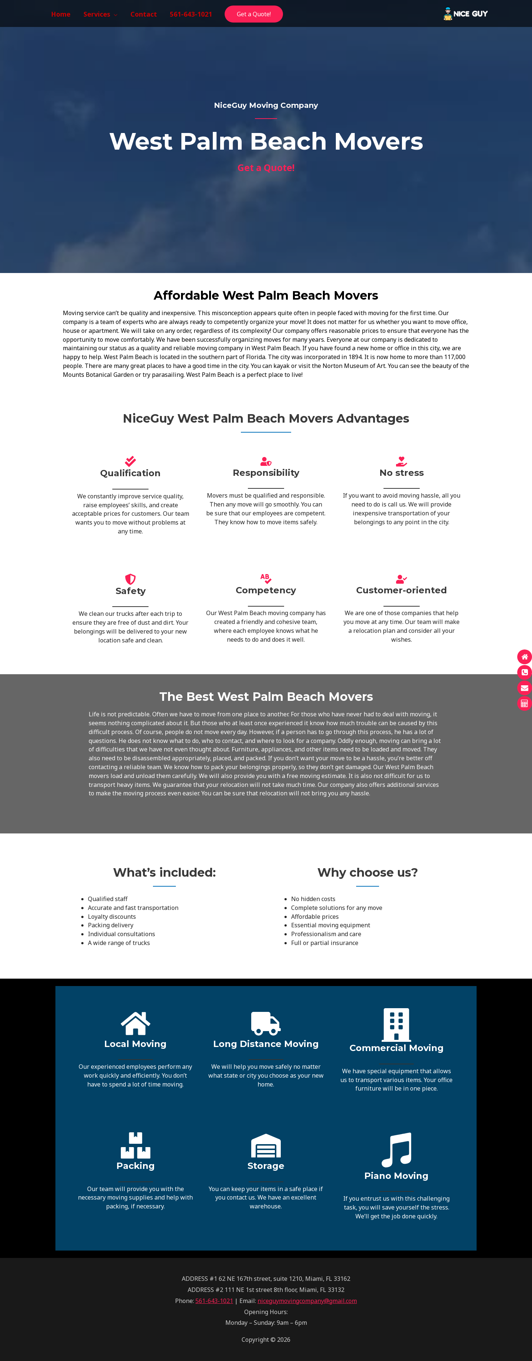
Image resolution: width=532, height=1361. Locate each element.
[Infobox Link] (135, 1052)
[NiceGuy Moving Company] (465, 13)
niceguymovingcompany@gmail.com (307, 1301)
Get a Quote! (254, 14)
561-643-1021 (214, 1301)
